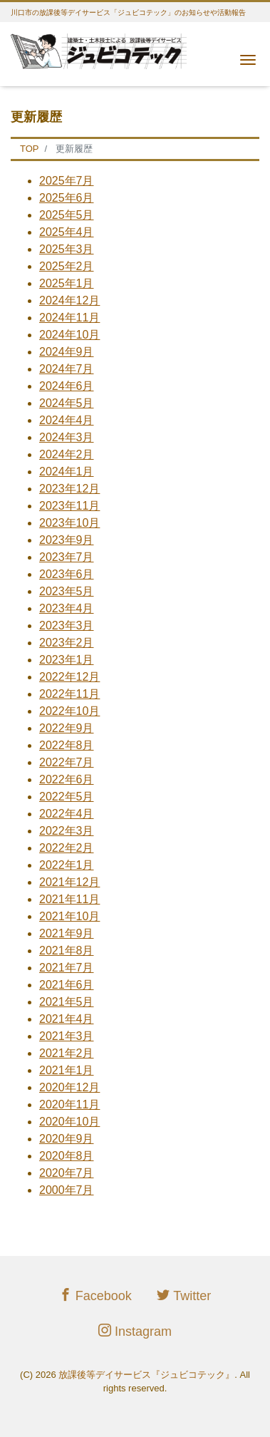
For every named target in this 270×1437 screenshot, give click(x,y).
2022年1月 (66, 865)
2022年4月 (66, 814)
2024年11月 (69, 317)
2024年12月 (69, 300)
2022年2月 (66, 848)
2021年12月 (69, 882)
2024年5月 (66, 403)
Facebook (95, 1295)
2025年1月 (66, 283)
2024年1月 (66, 471)
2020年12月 (69, 1087)
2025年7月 (66, 181)
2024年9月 (66, 352)
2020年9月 (66, 1139)
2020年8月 (66, 1156)
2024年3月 (66, 437)
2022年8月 (66, 745)
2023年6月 (66, 574)
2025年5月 (66, 215)
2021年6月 (66, 985)
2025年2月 (66, 266)
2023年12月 (69, 489)
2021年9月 (66, 933)
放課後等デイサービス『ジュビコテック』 (146, 1374)
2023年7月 (66, 557)
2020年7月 (66, 1173)
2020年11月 (69, 1104)
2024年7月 (66, 369)
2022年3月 (66, 831)
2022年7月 (66, 762)
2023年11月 (69, 506)
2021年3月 (66, 1036)
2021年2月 (66, 1053)
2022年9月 (66, 728)
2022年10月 (69, 711)
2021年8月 (66, 950)
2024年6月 (66, 386)
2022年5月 (66, 796)
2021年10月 (69, 916)
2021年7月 (66, 968)
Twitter (184, 1295)
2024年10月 (69, 335)
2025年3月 (66, 249)
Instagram (135, 1331)
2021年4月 (66, 1019)
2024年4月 (66, 420)
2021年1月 (66, 1070)
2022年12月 (69, 677)
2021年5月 (66, 1002)
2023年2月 (66, 643)
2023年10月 (69, 523)
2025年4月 (66, 232)
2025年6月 (66, 198)
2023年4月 (66, 608)
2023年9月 (66, 540)
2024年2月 (66, 454)
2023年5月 (66, 591)
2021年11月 (69, 899)
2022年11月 (69, 694)
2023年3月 (66, 625)
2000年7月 (66, 1190)
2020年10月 (69, 1122)
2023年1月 (66, 660)
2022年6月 (66, 779)
